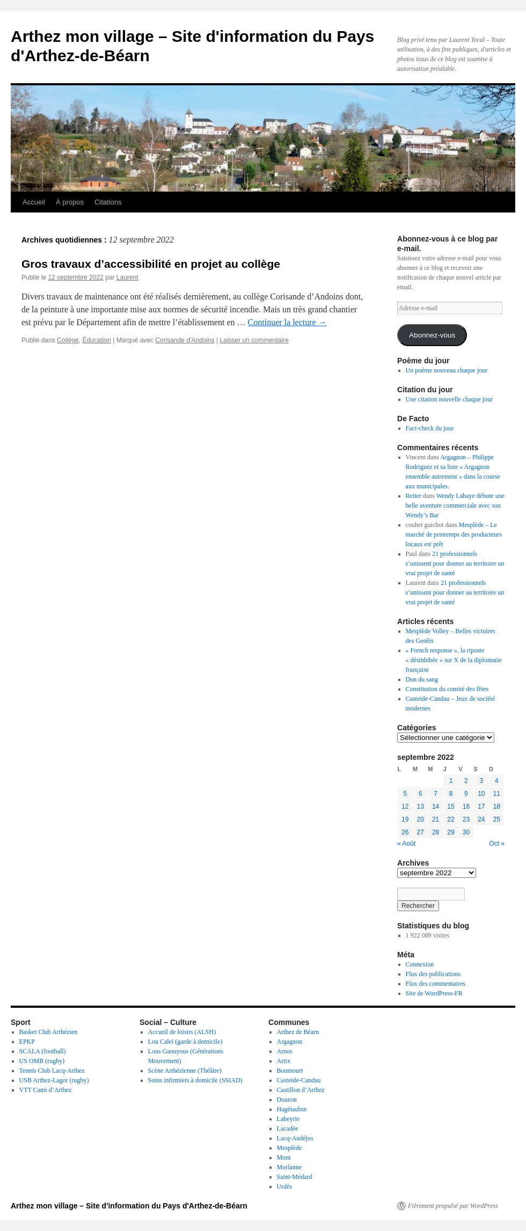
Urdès (285, 1186)
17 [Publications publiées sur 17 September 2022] (481, 806)
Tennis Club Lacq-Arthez (52, 1070)
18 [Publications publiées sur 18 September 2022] (496, 806)
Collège (68, 340)
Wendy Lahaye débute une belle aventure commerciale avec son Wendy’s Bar (455, 505)
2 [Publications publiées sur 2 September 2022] (466, 781)
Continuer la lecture (287, 322)
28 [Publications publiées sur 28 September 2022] (435, 832)
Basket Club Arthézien (48, 1032)
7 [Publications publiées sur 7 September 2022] (435, 793)
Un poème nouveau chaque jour (447, 370)
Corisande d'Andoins (184, 340)
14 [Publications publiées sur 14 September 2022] (435, 806)
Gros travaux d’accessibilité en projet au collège (150, 264)
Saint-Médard (294, 1177)
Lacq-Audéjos (295, 1138)
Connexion (420, 964)
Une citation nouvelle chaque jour (449, 399)
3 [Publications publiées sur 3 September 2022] (481, 781)
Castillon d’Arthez (301, 1090)
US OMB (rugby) (42, 1061)
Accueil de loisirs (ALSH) (182, 1032)
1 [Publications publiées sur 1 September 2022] (451, 781)
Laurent (127, 277)
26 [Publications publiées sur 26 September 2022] (404, 832)
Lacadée (287, 1128)
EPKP (27, 1041)
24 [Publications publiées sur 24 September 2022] (481, 819)
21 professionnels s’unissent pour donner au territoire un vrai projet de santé (455, 563)
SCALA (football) (42, 1051)
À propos (70, 202)
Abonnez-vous (432, 335)
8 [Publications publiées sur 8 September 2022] (451, 793)
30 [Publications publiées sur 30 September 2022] (466, 832)
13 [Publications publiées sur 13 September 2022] (420, 806)
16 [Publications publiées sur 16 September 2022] (466, 806)
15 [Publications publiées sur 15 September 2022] (450, 806)
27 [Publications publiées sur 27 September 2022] (420, 832)
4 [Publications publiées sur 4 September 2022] (497, 781)
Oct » (497, 843)
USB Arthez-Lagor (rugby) (54, 1080)
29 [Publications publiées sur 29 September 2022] (450, 832)
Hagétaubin (291, 1109)
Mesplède (289, 1148)
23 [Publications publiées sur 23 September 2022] (466, 819)
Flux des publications (433, 974)
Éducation (96, 340)
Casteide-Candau (299, 1080)
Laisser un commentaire (254, 340)
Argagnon (290, 1041)
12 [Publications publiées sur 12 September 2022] (404, 806)
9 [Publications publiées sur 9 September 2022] (466, 793)
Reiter (413, 496)
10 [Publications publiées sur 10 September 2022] (481, 793)
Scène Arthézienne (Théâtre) (185, 1070)
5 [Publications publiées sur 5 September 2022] (405, 793)
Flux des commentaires (435, 983)
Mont (284, 1157)
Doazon (287, 1099)
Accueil (34, 202)
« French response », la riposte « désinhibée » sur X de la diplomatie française (454, 660)
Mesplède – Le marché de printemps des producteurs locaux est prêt (454, 534)
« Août (406, 843)
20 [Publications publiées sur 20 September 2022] (420, 819)
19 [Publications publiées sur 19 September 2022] (404, 819)
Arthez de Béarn (298, 1032)
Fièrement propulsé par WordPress (453, 1206)
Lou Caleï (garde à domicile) (185, 1041)
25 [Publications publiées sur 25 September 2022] (496, 819)
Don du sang (422, 679)
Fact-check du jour (430, 428)
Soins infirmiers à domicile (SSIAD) (195, 1080)
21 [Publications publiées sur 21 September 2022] (435, 819)
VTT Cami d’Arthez (45, 1090)
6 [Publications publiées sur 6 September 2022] (420, 793)
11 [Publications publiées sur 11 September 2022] (496, 793)
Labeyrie (288, 1119)
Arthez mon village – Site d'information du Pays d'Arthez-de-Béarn (129, 1205)
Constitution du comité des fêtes (447, 689)
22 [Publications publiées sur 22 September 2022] (450, 819)
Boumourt (290, 1070)
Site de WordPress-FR (434, 993)
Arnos (285, 1051)
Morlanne (289, 1167)
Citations (108, 202)
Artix (283, 1061)
